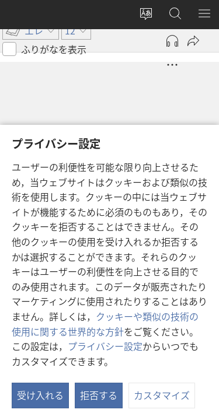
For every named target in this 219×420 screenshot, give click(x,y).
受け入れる (40, 395)
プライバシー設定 (105, 346)
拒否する (98, 395)
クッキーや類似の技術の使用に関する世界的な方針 (105, 323)
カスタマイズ (162, 395)
